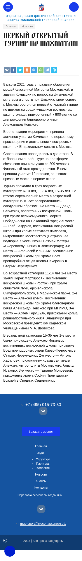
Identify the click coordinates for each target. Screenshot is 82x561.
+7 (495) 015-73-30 (43, 404)
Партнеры (43, 463)
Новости (41, 474)
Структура (43, 459)
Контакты (40, 487)
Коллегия (43, 468)
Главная (41, 446)
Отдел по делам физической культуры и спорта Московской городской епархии (41, 18)
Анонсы (41, 481)
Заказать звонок (41, 431)
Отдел (41, 452)
